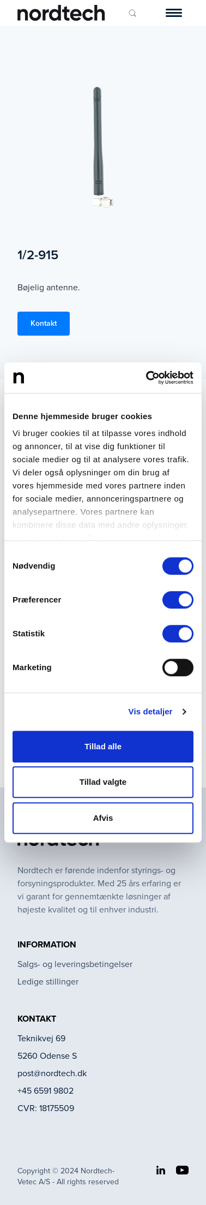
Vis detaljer (151, 711)
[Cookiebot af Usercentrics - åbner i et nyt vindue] (147, 378)
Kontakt (44, 323)
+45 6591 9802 (45, 1090)
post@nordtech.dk (52, 1073)
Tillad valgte (103, 781)
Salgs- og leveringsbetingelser (74, 964)
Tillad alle (103, 746)
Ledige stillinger (47, 981)
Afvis (103, 817)
